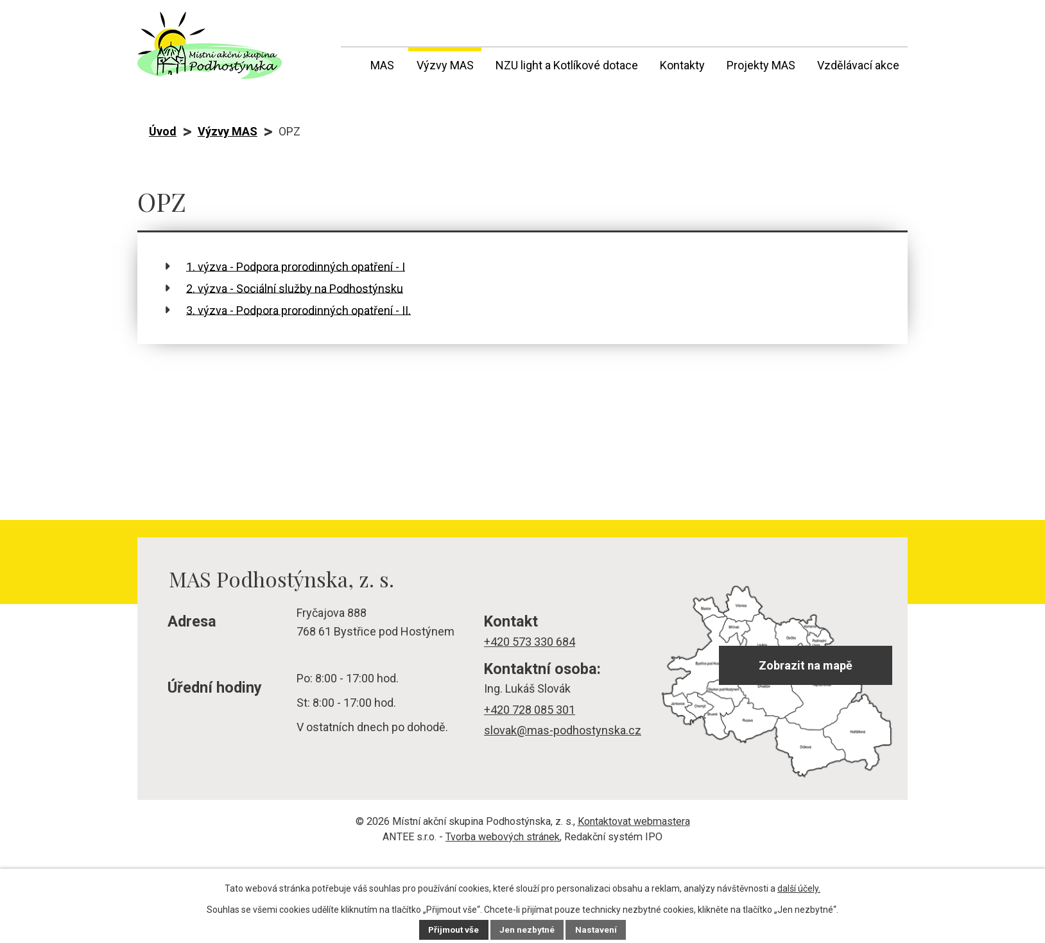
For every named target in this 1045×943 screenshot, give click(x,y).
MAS (382, 65)
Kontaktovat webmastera (634, 821)
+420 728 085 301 (529, 709)
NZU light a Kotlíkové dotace (567, 65)
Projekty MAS (761, 65)
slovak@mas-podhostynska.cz (562, 730)
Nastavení (598, 929)
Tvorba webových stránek (502, 837)
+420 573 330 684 (529, 641)
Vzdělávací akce (858, 65)
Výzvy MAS (445, 65)
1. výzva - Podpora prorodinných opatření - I (295, 266)
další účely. (798, 888)
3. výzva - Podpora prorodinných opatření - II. (298, 309)
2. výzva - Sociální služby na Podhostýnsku (294, 288)
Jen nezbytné (528, 929)
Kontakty (682, 65)
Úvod (349, 63)
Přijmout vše (452, 929)
